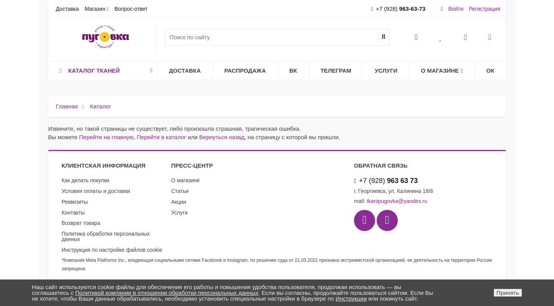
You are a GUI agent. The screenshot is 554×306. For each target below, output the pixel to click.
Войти (456, 9)
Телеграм (335, 70)
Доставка (67, 9)
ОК (490, 70)
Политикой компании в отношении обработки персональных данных (166, 292)
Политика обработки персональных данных (106, 236)
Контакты (73, 213)
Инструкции (351, 298)
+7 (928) (398, 8)
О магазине (442, 70)
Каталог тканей (104, 70)
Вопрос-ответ (130, 9)
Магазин (95, 9)
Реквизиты (75, 202)
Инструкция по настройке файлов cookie (112, 250)
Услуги (386, 70)
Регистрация (484, 9)
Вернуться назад (221, 137)
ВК (293, 70)
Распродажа (245, 70)
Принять (508, 292)
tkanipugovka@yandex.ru (397, 201)
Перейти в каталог (161, 137)
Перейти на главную (106, 137)
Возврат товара (81, 223)
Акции (178, 202)
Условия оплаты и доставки (96, 191)
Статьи (180, 191)
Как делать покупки (85, 180)
